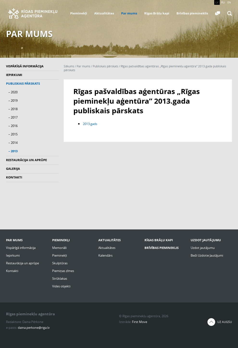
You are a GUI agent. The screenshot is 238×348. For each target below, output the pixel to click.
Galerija (13, 168)
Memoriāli (59, 248)
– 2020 (13, 92)
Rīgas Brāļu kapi (156, 13)
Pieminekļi (78, 13)
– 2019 (13, 100)
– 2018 (13, 109)
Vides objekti (61, 286)
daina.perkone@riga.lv (34, 327)
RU (223, 2)
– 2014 (13, 142)
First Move (139, 322)
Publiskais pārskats (23, 83)
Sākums (69, 66)
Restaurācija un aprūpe (26, 160)
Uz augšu (224, 322)
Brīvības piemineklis (192, 13)
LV (217, 2)
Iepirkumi (14, 75)
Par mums (129, 13)
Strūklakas (59, 278)
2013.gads (90, 124)
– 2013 (13, 151)
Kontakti (14, 177)
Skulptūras (60, 263)
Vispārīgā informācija (25, 66)
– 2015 (13, 134)
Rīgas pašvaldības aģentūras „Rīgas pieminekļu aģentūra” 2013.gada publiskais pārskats (145, 68)
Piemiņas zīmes (63, 271)
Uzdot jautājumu (203, 248)
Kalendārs (105, 255)
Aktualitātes (104, 13)
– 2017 (13, 117)
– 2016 (13, 126)
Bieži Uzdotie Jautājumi (207, 255)
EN (229, 2)
